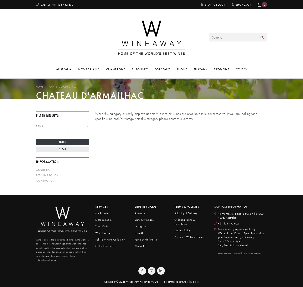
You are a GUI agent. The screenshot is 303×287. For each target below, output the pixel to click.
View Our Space (144, 220)
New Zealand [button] (88, 69)
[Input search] (233, 37)
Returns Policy (47, 175)
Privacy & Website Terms (188, 237)
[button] (262, 4)
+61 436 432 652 (228, 223)
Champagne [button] (115, 69)
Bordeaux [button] (162, 69)
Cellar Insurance (104, 246)
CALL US (54, 4)
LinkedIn (139, 233)
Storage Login (214, 4)
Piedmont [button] (221, 69)
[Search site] (262, 37)
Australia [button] (63, 69)
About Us (43, 170)
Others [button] (241, 69)
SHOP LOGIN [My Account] (242, 4)
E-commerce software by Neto (181, 281)
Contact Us (45, 180)
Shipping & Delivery (185, 213)
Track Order (102, 226)
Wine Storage (103, 233)
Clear (62, 149)
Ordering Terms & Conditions (184, 222)
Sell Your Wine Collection (110, 239)
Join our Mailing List (146, 239)
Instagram (140, 226)
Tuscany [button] (200, 69)
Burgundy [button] (140, 69)
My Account (102, 213)
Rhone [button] (182, 69)
